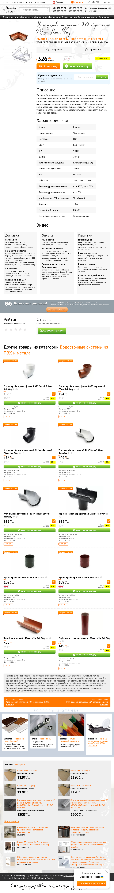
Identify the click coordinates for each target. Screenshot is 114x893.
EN (108, 2)
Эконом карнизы (45, 739)
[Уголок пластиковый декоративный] (71, 725)
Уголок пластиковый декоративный (70, 740)
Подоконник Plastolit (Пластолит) (14, 740)
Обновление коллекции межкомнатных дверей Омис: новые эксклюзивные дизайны (88, 845)
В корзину (48, 66)
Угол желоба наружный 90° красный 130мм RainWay (87, 703)
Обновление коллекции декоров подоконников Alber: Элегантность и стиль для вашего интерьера (36, 859)
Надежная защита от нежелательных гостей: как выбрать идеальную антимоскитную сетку (87, 830)
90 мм (76, 150)
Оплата (47, 235)
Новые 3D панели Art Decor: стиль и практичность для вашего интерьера (33, 843)
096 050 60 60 (75, 8)
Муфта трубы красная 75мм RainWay (77, 577)
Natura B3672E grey (26, 785)
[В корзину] (54, 394)
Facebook (8, 878)
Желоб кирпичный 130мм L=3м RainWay (24, 638)
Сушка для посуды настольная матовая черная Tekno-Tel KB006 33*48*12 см (98, 742)
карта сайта (69, 875)
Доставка (12, 235)
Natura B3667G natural (27, 770)
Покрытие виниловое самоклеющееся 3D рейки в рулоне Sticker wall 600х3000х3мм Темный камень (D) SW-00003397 (36, 804)
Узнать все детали (57, 309)
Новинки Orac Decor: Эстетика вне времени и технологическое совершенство (32, 830)
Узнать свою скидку (31, 403)
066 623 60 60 (75, 11)
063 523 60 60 (59, 11)
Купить (102, 77)
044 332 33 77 (59, 8)
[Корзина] (97, 2)
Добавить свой (52, 330)
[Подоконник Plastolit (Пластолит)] (15, 725)
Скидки (77, 2)
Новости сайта (11, 821)
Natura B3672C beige (80, 770)
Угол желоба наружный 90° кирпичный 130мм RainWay (28, 703)
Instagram (25, 878)
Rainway (77, 127)
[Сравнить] (93, 2)
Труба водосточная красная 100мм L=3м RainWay (84, 638)
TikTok (33, 878)
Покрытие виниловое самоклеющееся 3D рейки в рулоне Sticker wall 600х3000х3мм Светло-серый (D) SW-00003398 (89, 804)
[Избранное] (89, 2)
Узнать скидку (76, 66)
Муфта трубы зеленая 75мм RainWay (23, 577)
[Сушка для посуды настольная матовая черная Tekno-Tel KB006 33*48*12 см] (99, 725)
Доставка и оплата (22, 2)
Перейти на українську (92, 883)
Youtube (50, 878)
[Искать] (47, 9)
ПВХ (75, 139)
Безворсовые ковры (25, 773)
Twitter (17, 878)
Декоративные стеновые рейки (30, 810)
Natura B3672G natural (81, 785)
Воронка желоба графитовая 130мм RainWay (81, 513)
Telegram (41, 878)
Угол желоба (79, 133)
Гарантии (85, 235)
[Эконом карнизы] (43, 725)
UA (105, 2)
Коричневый (79, 144)
